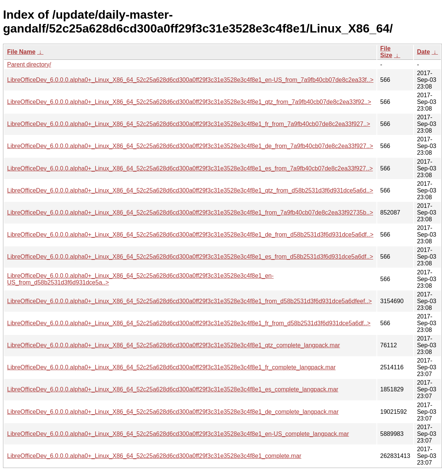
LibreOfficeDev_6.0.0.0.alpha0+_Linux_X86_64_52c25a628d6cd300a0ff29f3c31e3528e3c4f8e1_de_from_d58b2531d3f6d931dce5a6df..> (190, 234)
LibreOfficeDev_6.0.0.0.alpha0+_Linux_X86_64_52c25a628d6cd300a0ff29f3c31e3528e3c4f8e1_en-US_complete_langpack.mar (178, 434)
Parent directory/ (29, 64)
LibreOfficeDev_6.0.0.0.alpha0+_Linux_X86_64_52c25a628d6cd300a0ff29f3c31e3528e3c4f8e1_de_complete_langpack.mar (173, 412)
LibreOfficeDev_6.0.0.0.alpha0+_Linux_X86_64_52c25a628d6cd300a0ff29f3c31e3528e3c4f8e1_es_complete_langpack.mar (172, 389)
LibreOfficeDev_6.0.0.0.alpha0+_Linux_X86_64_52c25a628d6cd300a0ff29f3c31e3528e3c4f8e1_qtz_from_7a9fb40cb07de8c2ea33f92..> (189, 102)
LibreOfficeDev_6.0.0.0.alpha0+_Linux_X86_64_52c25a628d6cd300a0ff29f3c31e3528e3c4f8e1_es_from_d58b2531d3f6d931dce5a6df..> (190, 256)
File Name (21, 52)
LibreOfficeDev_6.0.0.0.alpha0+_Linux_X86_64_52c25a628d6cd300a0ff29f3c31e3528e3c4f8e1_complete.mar (154, 456)
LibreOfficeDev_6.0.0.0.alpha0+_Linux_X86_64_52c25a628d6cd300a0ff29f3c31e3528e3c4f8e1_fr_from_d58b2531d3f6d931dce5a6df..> (188, 323)
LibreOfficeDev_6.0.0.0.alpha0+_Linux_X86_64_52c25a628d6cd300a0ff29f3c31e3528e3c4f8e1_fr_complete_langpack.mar (171, 367)
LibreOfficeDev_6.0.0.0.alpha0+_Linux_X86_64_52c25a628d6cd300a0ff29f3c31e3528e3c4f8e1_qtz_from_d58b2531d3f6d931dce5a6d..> (190, 190)
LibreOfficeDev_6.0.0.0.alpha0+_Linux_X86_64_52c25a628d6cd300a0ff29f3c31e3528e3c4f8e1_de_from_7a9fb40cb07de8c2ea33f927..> (190, 146)
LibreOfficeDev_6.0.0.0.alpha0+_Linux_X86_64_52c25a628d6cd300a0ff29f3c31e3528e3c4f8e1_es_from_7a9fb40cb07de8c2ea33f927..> (190, 168)
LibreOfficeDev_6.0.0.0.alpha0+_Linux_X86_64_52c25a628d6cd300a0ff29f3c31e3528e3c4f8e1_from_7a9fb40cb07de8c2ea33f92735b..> (190, 212)
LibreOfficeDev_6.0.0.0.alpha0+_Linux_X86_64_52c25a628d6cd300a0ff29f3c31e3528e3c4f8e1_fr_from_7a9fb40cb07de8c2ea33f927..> (188, 124)
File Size (386, 51)
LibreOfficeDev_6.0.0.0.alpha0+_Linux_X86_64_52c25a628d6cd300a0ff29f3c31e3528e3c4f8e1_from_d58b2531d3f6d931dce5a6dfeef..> (189, 301)
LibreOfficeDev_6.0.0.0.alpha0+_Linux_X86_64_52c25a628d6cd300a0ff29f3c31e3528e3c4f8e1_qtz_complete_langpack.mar (173, 345)
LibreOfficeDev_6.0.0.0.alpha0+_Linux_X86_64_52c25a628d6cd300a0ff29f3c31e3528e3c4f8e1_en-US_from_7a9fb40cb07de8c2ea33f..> (190, 80)
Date (423, 52)
